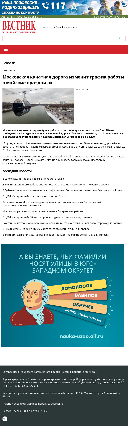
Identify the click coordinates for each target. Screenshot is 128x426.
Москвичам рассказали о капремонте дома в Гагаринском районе (42, 211)
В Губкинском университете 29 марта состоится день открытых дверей (46, 229)
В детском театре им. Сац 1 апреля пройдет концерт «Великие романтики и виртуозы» (55, 234)
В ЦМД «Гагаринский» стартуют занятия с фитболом (34, 196)
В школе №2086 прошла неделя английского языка (33, 178)
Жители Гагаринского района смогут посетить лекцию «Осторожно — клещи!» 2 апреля (55, 184)
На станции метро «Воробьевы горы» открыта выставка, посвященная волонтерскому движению (62, 223)
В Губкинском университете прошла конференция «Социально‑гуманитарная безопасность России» (63, 190)
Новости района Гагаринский (60, 27)
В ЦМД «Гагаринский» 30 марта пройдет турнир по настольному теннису (47, 217)
